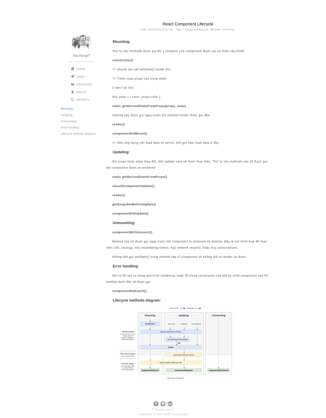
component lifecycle (196, 29)
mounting (227, 29)
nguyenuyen (163, 409)
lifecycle (215, 29)
